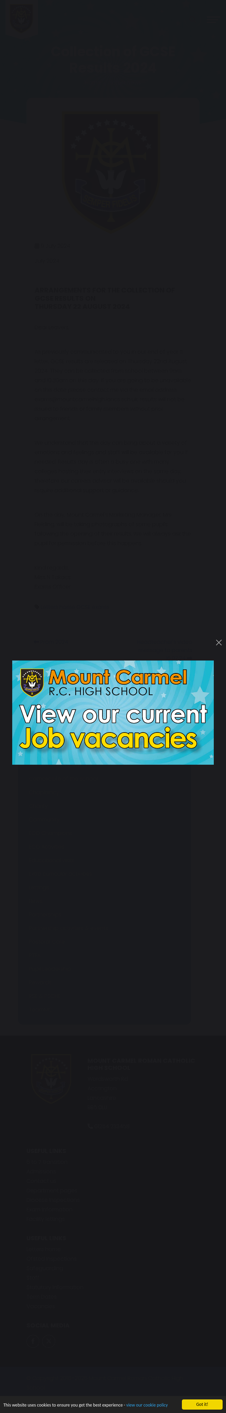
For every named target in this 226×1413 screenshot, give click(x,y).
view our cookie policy (147, 1406)
